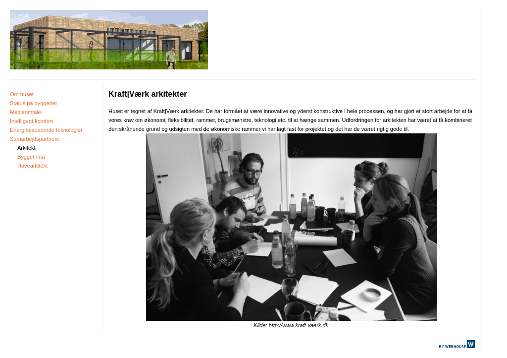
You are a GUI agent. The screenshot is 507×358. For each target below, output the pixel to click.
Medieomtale (25, 112)
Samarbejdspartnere (34, 139)
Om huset (22, 94)
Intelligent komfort (31, 121)
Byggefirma (31, 157)
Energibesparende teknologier (46, 130)
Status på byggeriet (33, 103)
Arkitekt (26, 148)
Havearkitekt (32, 166)
